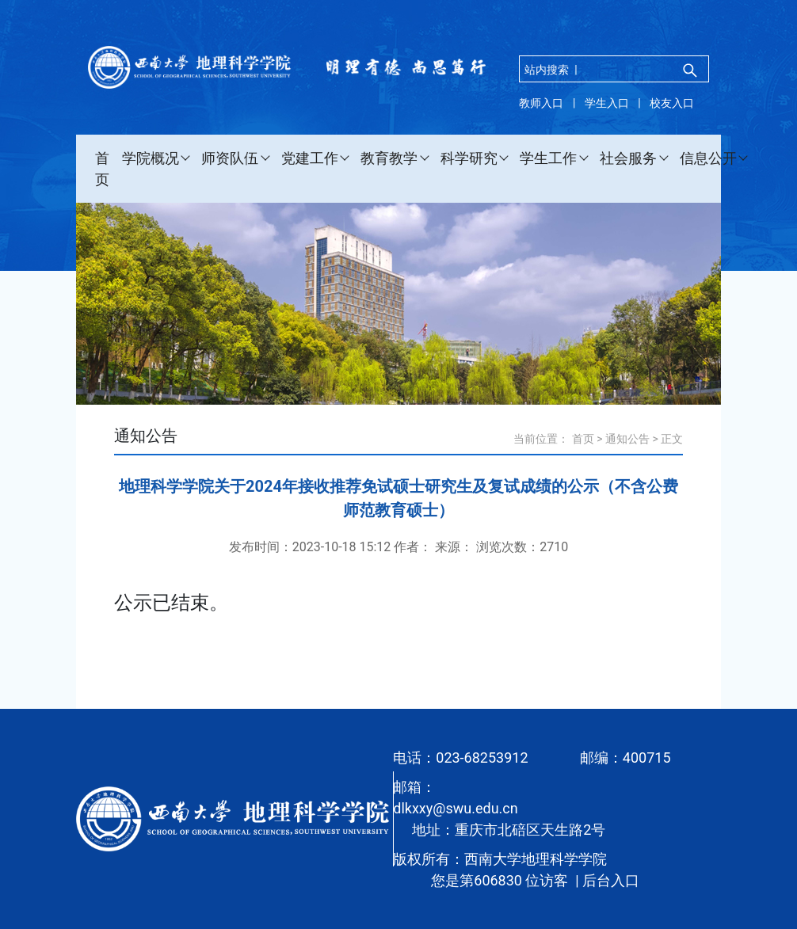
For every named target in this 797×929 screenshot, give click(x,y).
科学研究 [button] (469, 158)
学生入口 (607, 103)
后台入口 (610, 880)
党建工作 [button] (309, 158)
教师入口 (541, 103)
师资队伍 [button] (229, 158)
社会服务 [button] (628, 158)
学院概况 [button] (150, 158)
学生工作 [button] (548, 158)
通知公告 (627, 438)
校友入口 (672, 103)
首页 (102, 169)
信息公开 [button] (708, 158)
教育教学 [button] (389, 158)
